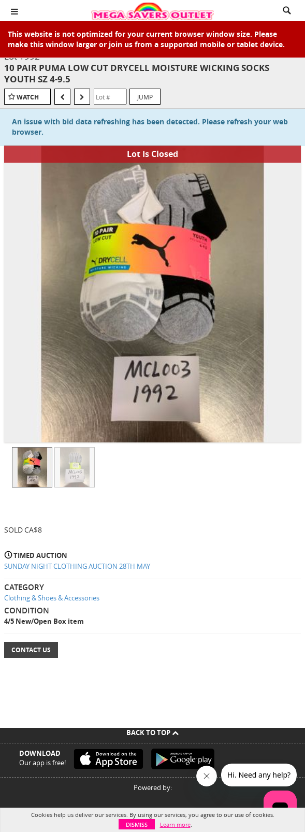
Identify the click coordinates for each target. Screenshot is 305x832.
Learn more (175, 824)
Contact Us (31, 649)
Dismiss (137, 824)
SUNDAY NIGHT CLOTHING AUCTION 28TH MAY (77, 566)
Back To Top (152, 732)
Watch (28, 97)
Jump (145, 97)
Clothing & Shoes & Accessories (51, 598)
